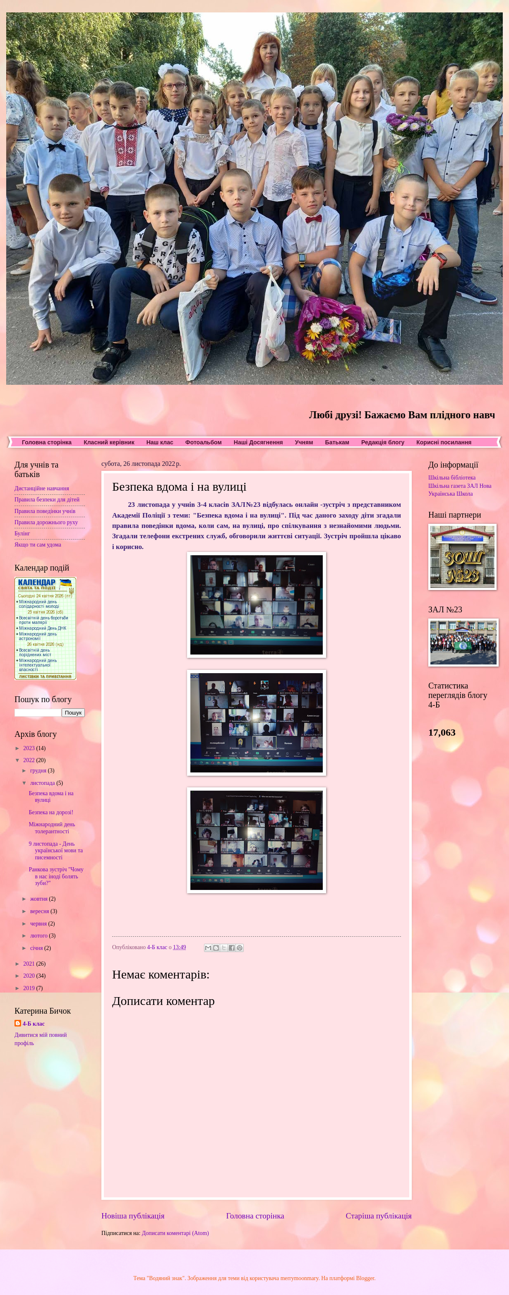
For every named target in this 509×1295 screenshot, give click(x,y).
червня (39, 924)
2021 (29, 964)
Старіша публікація (379, 1215)
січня (37, 948)
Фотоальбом (203, 442)
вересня (40, 911)
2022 (29, 760)
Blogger (365, 1278)
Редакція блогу (382, 442)
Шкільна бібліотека (451, 478)
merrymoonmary (300, 1278)
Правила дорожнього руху (46, 522)
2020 (29, 976)
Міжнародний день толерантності (52, 828)
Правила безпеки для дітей (46, 499)
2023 (29, 748)
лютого (39, 936)
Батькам (337, 442)
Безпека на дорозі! (51, 812)
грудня (39, 770)
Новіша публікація (133, 1215)
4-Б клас (34, 1024)
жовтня (39, 899)
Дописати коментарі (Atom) (175, 1233)
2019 (29, 988)
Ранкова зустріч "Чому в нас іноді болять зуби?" (56, 876)
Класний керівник (109, 442)
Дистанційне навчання (41, 488)
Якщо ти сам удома (37, 545)
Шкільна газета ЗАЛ (453, 486)
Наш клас (159, 442)
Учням (304, 442)
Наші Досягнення (258, 442)
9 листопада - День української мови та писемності (56, 851)
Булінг (22, 533)
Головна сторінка (47, 442)
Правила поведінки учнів (44, 511)
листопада (43, 783)
